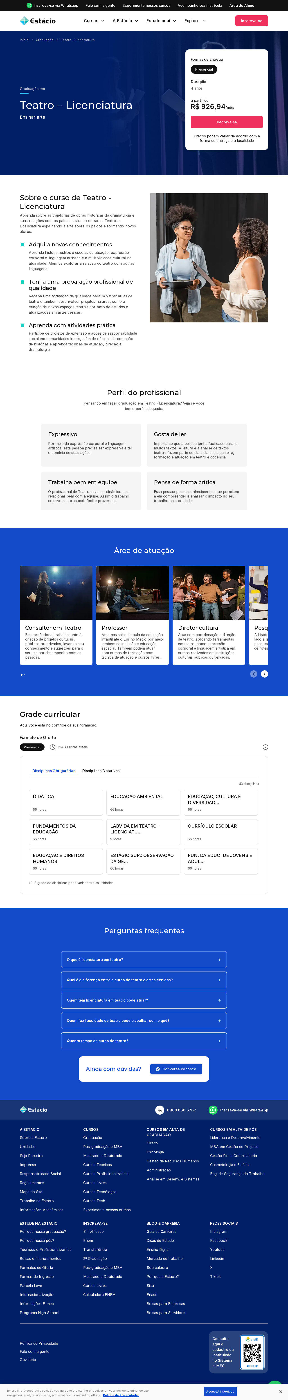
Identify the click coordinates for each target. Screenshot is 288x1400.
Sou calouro (157, 1267)
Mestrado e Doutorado (102, 1155)
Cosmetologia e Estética (230, 1164)
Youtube (217, 1249)
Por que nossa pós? (37, 1240)
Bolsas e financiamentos (40, 1258)
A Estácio (122, 21)
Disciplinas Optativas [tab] (101, 770)
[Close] (281, 1392)
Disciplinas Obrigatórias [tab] (54, 770)
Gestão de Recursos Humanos (173, 1161)
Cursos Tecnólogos (100, 1191)
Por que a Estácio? (163, 1276)
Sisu (150, 1285)
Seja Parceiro (31, 1155)
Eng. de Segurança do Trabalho (237, 1173)
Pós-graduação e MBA (102, 1146)
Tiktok (215, 1276)
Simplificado (93, 1231)
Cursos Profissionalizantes (105, 1173)
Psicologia (155, 1152)
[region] (144, 1392)
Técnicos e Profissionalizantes (45, 1249)
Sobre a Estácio (33, 1137)
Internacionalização (36, 1294)
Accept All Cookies (220, 1391)
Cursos (91, 21)
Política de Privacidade (39, 1343)
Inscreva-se (252, 21)
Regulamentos (32, 1182)
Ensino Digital (158, 1249)
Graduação (92, 1137)
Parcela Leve (31, 1285)
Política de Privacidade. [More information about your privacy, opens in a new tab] (121, 1395)
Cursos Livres (95, 1182)
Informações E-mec (37, 1303)
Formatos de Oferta (36, 1267)
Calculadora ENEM (99, 1294)
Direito (152, 1143)
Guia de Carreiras (161, 1231)
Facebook (218, 1240)
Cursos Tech (94, 1201)
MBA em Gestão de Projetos (234, 1146)
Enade (152, 1294)
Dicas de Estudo (160, 1240)
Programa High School (39, 1312)
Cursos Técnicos (97, 1164)
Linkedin (217, 1258)
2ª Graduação (95, 1258)
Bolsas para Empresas (166, 1303)
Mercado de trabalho (165, 1258)
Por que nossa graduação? (43, 1231)
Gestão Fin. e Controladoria (233, 1155)
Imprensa (28, 1164)
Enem (88, 1240)
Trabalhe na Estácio (37, 1201)
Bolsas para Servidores (167, 1312)
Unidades (28, 1146)
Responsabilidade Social (40, 1173)
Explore (192, 21)
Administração (159, 1170)
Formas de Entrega (207, 59)
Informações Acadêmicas (41, 1210)
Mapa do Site (31, 1191)
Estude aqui (158, 21)
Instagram (218, 1231)
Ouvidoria (28, 1359)
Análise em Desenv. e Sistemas (173, 1179)
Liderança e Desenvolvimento (235, 1137)
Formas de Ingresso (37, 1276)
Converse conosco (176, 1069)
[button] (144, 959)
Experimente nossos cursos (107, 1210)
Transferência (95, 1249)
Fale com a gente (34, 1351)
